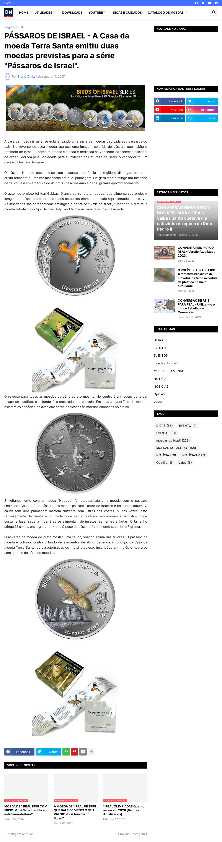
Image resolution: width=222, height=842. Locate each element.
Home (7, 3)
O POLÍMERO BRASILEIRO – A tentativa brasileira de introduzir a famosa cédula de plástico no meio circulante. (197, 278)
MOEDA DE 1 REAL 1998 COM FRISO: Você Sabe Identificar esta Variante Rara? (25, 810)
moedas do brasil (166, 363)
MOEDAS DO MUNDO (169, 371)
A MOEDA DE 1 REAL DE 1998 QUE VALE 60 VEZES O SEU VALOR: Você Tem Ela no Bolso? (75, 812)
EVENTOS (161, 355)
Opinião (159, 394)
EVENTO (160, 348)
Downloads (72, 12)
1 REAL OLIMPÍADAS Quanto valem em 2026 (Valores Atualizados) (123, 810)
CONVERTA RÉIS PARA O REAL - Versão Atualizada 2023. (196, 251)
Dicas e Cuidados (127, 12)
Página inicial (13, 27)
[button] (214, 12)
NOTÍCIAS (161, 386)
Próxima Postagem (131, 834)
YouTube (95, 12)
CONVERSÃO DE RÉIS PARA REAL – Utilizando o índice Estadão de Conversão (196, 306)
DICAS (158, 340)
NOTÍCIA (160, 378)
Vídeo (158, 402)
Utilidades (43, 12)
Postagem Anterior (20, 834)
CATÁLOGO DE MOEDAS (166, 12)
